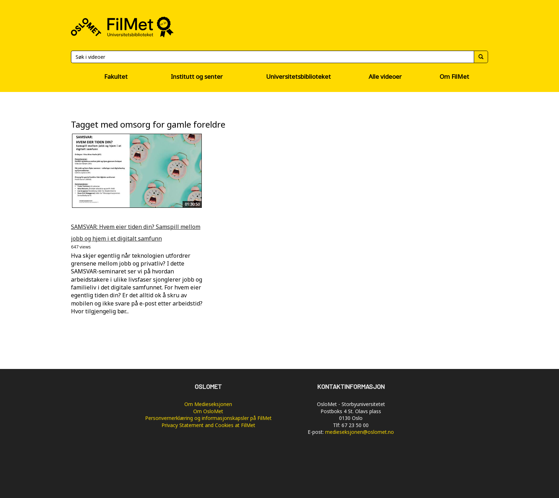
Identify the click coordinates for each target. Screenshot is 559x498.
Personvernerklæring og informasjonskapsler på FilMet (208, 418)
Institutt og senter (197, 76)
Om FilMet (454, 76)
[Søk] (272, 57)
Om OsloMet (208, 411)
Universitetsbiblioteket (298, 76)
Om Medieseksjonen (208, 404)
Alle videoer (385, 76)
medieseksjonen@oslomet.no (359, 431)
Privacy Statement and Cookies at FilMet (208, 425)
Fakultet (116, 76)
